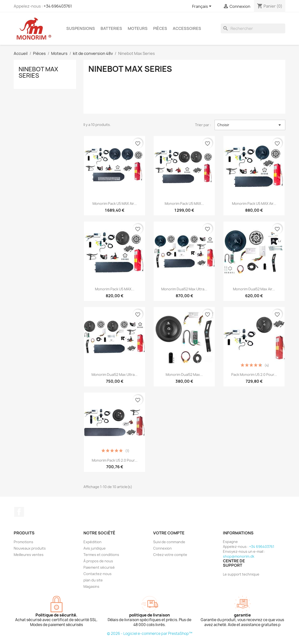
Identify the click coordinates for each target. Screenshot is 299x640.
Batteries (111, 28)
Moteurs (138, 28)
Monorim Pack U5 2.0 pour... (115, 460)
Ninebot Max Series (38, 72)
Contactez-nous (97, 573)
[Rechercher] (253, 28)
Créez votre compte (170, 554)
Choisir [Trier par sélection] (250, 125)
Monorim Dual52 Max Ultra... (184, 289)
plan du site (93, 580)
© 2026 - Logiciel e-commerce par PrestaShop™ (149, 633)
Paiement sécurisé (99, 567)
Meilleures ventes (29, 554)
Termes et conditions (101, 554)
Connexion (162, 548)
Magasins (91, 586)
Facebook (19, 512)
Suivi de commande (169, 542)
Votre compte (168, 533)
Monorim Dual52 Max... (184, 374)
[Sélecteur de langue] (202, 7)
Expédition (92, 542)
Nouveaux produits (30, 548)
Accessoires (187, 28)
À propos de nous (98, 561)
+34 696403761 (58, 6)
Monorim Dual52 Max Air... (254, 289)
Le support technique (241, 574)
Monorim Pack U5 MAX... (184, 203)
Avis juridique (94, 548)
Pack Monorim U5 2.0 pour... (254, 374)
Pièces (160, 28)
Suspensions (80, 28)
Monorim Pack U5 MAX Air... (114, 203)
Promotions (23, 542)
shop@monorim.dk (238, 556)
